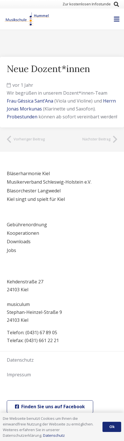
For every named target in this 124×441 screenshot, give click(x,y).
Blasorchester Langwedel (34, 191)
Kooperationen (23, 233)
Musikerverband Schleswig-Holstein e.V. (49, 182)
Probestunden (22, 117)
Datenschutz (20, 360)
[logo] (27, 19)
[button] (116, 4)
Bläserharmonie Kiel (28, 173)
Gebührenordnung (27, 224)
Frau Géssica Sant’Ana (30, 101)
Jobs (11, 250)
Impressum (19, 375)
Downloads (19, 241)
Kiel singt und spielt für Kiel (36, 199)
